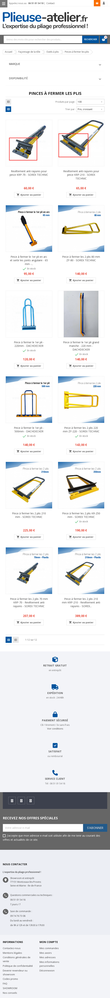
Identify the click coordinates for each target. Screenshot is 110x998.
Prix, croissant (90, 109)
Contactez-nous (12, 948)
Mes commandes (49, 948)
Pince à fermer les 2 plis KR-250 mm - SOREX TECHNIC (81, 515)
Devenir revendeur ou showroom (15, 972)
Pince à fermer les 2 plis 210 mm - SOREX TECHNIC (29, 515)
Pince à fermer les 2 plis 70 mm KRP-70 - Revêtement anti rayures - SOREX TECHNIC (29, 602)
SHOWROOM (10, 988)
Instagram (21, 801)
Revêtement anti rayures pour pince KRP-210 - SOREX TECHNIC (81, 174)
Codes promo (10, 979)
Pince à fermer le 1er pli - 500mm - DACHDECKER (29, 429)
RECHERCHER (90, 39)
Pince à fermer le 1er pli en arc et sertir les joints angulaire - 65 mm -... (29, 260)
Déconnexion (47, 970)
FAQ (5, 983)
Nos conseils (10, 992)
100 (90, 101)
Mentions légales (12, 952)
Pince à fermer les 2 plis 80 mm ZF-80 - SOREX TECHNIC (81, 258)
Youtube (30, 801)
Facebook (12, 801)
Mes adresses (48, 957)
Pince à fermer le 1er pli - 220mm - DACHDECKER (29, 344)
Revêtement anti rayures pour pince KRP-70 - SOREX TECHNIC (29, 173)
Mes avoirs (46, 952)
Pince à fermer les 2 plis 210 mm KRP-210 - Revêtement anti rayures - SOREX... (81, 602)
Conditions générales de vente (16, 959)
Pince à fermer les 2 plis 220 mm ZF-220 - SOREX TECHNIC (81, 429)
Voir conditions (55, 728)
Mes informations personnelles (49, 964)
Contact (50, 3)
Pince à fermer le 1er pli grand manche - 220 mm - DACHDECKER (81, 345)
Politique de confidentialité (18, 966)
